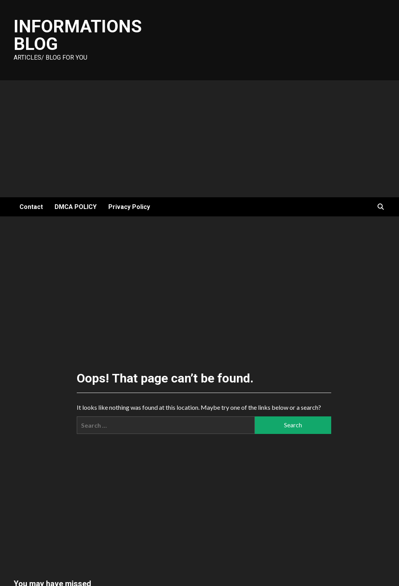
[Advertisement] (199, 138)
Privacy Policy (129, 207)
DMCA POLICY (76, 207)
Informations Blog (78, 35)
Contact (31, 207)
